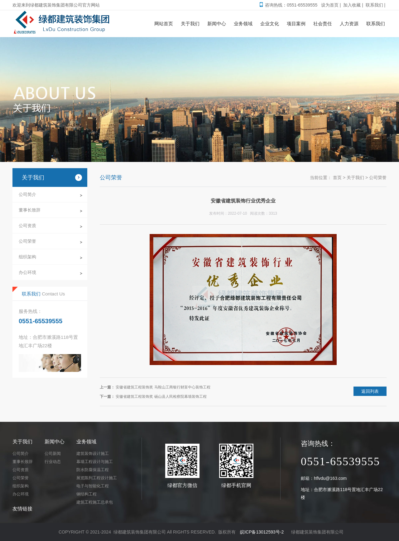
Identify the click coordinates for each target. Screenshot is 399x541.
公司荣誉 (27, 241)
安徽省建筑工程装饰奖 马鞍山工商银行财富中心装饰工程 (163, 387)
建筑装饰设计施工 (92, 453)
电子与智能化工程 (92, 486)
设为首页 (330, 4)
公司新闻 (53, 453)
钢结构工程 (86, 494)
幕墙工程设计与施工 (94, 461)
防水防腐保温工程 (92, 469)
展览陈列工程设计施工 (96, 477)
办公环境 (27, 272)
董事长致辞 (30, 209)
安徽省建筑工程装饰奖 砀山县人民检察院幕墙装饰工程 (161, 396)
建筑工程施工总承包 (94, 502)
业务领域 (86, 441)
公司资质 (27, 225)
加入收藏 (352, 4)
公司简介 (27, 194)
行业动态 (53, 461)
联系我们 (374, 4)
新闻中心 (55, 441)
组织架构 (27, 256)
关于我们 (355, 177)
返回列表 (370, 391)
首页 (337, 177)
